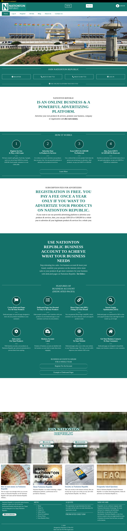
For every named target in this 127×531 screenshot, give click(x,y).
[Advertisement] (59, 395)
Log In (14, 14)
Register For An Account (63, 366)
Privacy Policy (42, 516)
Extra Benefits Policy (43, 518)
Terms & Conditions (43, 514)
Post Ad (89, 6)
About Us (48, 14)
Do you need (9, 1)
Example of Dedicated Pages (63, 372)
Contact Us (59, 14)
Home (6, 14)
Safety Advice (41, 512)
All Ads (68, 6)
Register (23, 14)
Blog (39, 14)
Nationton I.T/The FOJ (67, 527)
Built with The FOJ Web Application (63, 529)
